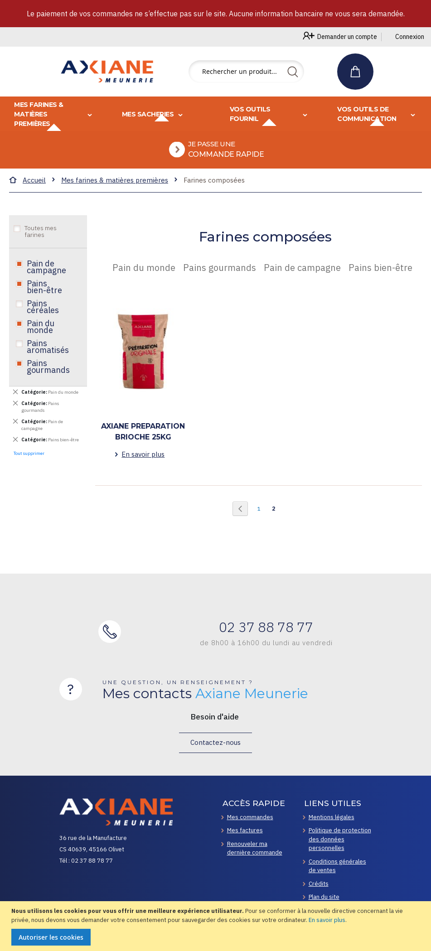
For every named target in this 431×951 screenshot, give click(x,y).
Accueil (34, 192)
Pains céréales (43, 319)
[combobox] (246, 71)
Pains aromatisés (48, 359)
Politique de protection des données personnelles (340, 839)
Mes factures (245, 830)
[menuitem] (219, 156)
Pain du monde (40, 339)
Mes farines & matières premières (114, 192)
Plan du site (324, 897)
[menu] (215, 139)
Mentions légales (331, 817)
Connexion (409, 37)
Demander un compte (347, 37)
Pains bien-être (44, 299)
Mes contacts (205, 693)
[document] (216, 926)
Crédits (319, 884)
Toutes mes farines (40, 244)
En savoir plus (327, 920)
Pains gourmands (48, 379)
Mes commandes (250, 817)
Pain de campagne (46, 279)
